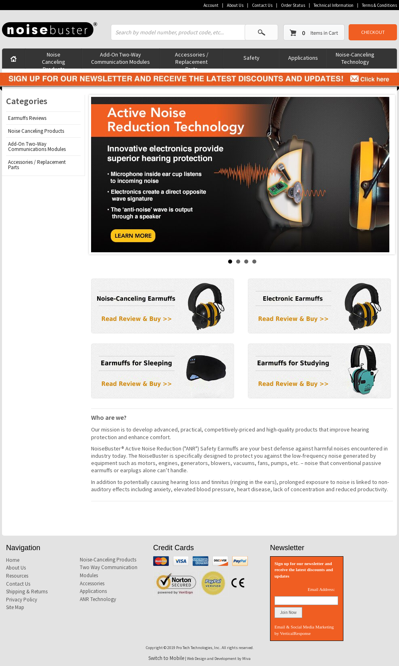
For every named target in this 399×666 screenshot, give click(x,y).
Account (211, 5)
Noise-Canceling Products (108, 559)
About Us (235, 5)
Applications (303, 57)
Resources (17, 575)
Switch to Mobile (166, 658)
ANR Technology (98, 599)
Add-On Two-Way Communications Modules (37, 146)
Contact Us (262, 5)
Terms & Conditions (379, 5)
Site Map (15, 607)
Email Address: (321, 589)
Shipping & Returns (27, 591)
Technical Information (333, 5)
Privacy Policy (21, 599)
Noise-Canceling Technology (355, 58)
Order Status (293, 5)
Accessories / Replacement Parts (191, 59)
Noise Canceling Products (53, 59)
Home (12, 560)
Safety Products (251, 61)
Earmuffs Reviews (27, 118)
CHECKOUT (373, 32)
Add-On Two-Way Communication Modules (120, 58)
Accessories (92, 583)
